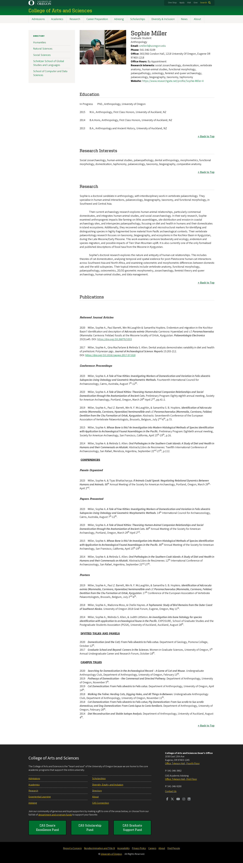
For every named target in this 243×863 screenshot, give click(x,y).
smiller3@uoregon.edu (152, 46)
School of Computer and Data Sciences (50, 73)
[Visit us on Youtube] (178, 799)
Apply (181, 2)
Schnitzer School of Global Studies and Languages (48, 63)
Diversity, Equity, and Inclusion (107, 784)
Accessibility (123, 848)
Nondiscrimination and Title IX (99, 848)
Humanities (39, 42)
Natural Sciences (42, 49)
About (197, 19)
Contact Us (170, 791)
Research (75, 19)
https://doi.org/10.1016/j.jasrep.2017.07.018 (110, 355)
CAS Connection (100, 803)
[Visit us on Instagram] (183, 799)
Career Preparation (97, 19)
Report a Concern (72, 848)
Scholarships (137, 19)
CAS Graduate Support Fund (132, 827)
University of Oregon (111, 854)
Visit (189, 2)
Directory (38, 36)
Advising (119, 19)
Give (196, 2)
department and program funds (55, 814)
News (184, 19)
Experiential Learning (40, 796)
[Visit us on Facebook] (167, 799)
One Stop (172, 2)
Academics (57, 19)
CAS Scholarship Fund (89, 827)
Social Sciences (42, 55)
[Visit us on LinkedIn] (189, 799)
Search (203, 2)
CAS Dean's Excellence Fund (47, 827)
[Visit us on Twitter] (172, 799)
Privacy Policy (139, 848)
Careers (152, 848)
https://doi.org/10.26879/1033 (114, 339)
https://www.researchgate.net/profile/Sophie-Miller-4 (172, 81)
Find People (173, 848)
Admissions (38, 19)
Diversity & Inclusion (163, 19)
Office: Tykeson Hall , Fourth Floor (182, 763)
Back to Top (207, 136)
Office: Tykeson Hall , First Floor (181, 779)
